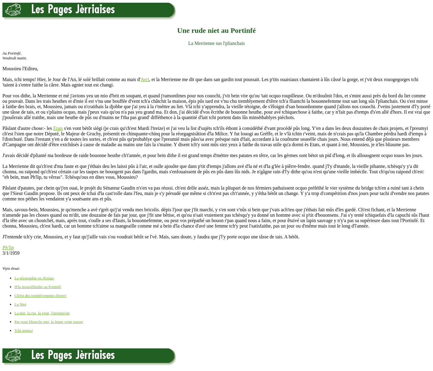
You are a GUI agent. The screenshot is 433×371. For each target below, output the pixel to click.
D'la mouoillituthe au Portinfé (37, 287)
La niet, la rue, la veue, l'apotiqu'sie (42, 313)
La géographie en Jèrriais (34, 278)
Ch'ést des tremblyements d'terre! (40, 295)
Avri (145, 79)
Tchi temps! (23, 330)
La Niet (20, 304)
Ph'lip (8, 247)
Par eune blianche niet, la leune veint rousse (48, 321)
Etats (58, 128)
